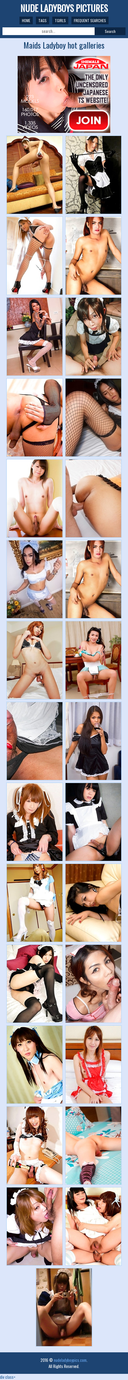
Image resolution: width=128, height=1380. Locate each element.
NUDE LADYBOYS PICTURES (64, 8)
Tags (42, 20)
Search (110, 31)
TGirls (60, 20)
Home (26, 20)
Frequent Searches (90, 20)
